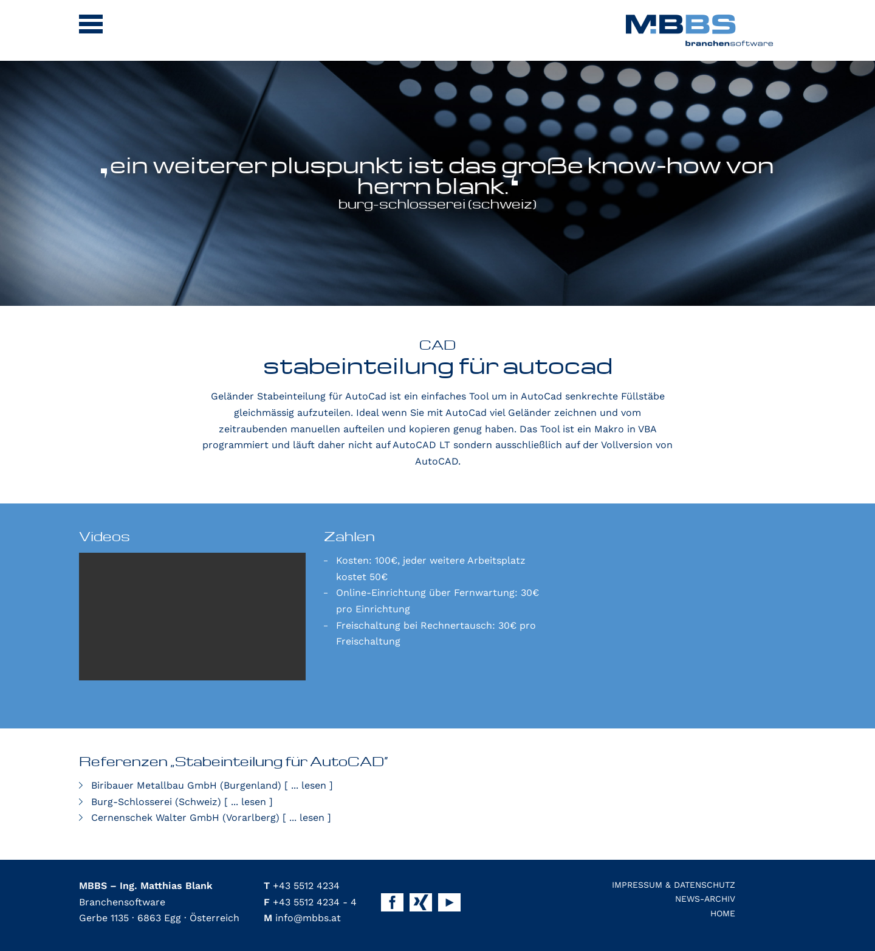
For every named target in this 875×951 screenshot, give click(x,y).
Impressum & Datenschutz (673, 885)
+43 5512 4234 (302, 885)
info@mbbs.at (302, 918)
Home (722, 913)
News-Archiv (705, 899)
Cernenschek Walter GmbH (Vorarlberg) (211, 817)
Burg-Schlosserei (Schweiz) (182, 801)
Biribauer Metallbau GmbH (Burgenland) (212, 785)
